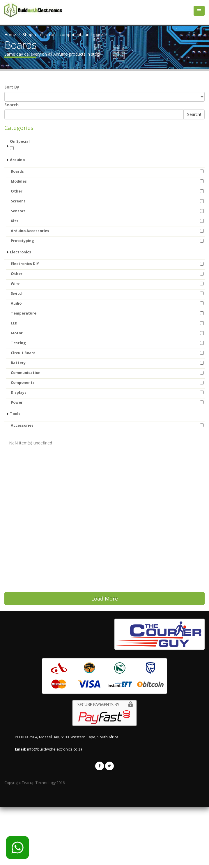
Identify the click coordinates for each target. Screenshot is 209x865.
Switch (17, 293)
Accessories (22, 425)
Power (17, 402)
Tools (15, 413)
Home (10, 34)
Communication (25, 372)
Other (16, 191)
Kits (14, 220)
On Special (20, 144)
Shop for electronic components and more (63, 34)
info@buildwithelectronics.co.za (54, 807)
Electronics (20, 252)
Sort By (11, 87)
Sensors (18, 211)
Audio (16, 303)
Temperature (23, 313)
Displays (18, 392)
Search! (194, 114)
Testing (18, 342)
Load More (104, 598)
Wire (15, 283)
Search (11, 104)
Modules (19, 181)
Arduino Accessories (30, 230)
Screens (18, 201)
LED (14, 323)
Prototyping (22, 240)
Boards (17, 171)
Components (23, 382)
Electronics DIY (25, 263)
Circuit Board (23, 352)
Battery (18, 362)
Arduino (17, 159)
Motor (17, 333)
